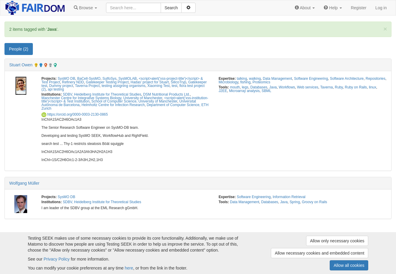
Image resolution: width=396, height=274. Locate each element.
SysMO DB (66, 78)
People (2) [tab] (18, 49)
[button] (85, 7)
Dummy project (61, 86)
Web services (307, 87)
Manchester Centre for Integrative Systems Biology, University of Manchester (102, 98)
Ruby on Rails (356, 87)
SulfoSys (109, 78)
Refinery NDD (73, 82)
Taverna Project (87, 86)
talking (242, 78)
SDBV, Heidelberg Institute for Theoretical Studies (102, 94)
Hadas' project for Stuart (150, 82)
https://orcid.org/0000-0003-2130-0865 (75, 114)
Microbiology (228, 82)
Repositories (375, 78)
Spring (295, 202)
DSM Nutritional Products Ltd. (166, 94)
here (129, 268)
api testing (56, 89)
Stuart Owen (21, 64)
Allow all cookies (349, 265)
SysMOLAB (128, 78)
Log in (381, 7)
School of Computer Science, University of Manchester (134, 101)
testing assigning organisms (123, 86)
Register (358, 7)
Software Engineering (311, 78)
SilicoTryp (178, 82)
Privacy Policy (57, 259)
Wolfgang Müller (24, 183)
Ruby (339, 87)
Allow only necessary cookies (337, 240)
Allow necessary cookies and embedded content (319, 253)
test (174, 86)
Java (273, 87)
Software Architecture (347, 78)
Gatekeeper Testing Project (107, 82)
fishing (245, 82)
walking (255, 78)
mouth (235, 87)
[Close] (385, 29)
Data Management (277, 78)
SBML (266, 91)
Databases (258, 87)
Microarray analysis (244, 91)
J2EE (223, 91)
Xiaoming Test (159, 86)
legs (245, 87)
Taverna (326, 87)
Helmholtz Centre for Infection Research (113, 105)
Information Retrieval (289, 197)
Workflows (287, 87)
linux (372, 87)
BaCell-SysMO (88, 78)
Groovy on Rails (314, 202)
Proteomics (261, 82)
